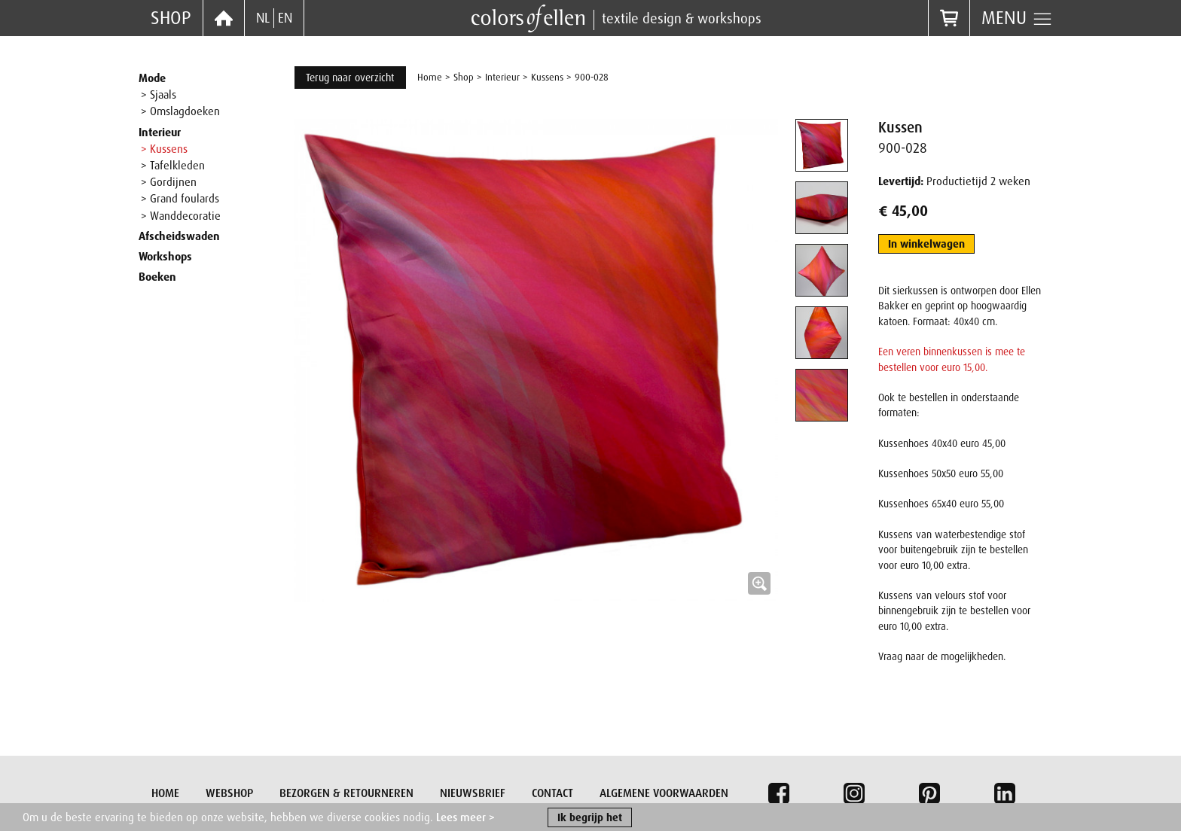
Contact (552, 793)
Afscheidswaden (179, 236)
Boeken (157, 277)
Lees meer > (465, 818)
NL (263, 18)
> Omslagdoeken (180, 111)
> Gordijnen (169, 182)
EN (285, 18)
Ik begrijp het (589, 819)
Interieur (160, 132)
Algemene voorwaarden (664, 793)
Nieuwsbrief (472, 793)
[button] (536, 360)
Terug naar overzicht (350, 77)
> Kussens (164, 149)
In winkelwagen (926, 244)
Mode (152, 78)
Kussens (547, 77)
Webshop (229, 793)
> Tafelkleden (173, 165)
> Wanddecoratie (181, 216)
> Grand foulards (180, 198)
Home (429, 77)
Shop (171, 17)
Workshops (165, 256)
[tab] (821, 145)
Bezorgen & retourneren (346, 793)
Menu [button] (1017, 18)
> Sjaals (158, 94)
